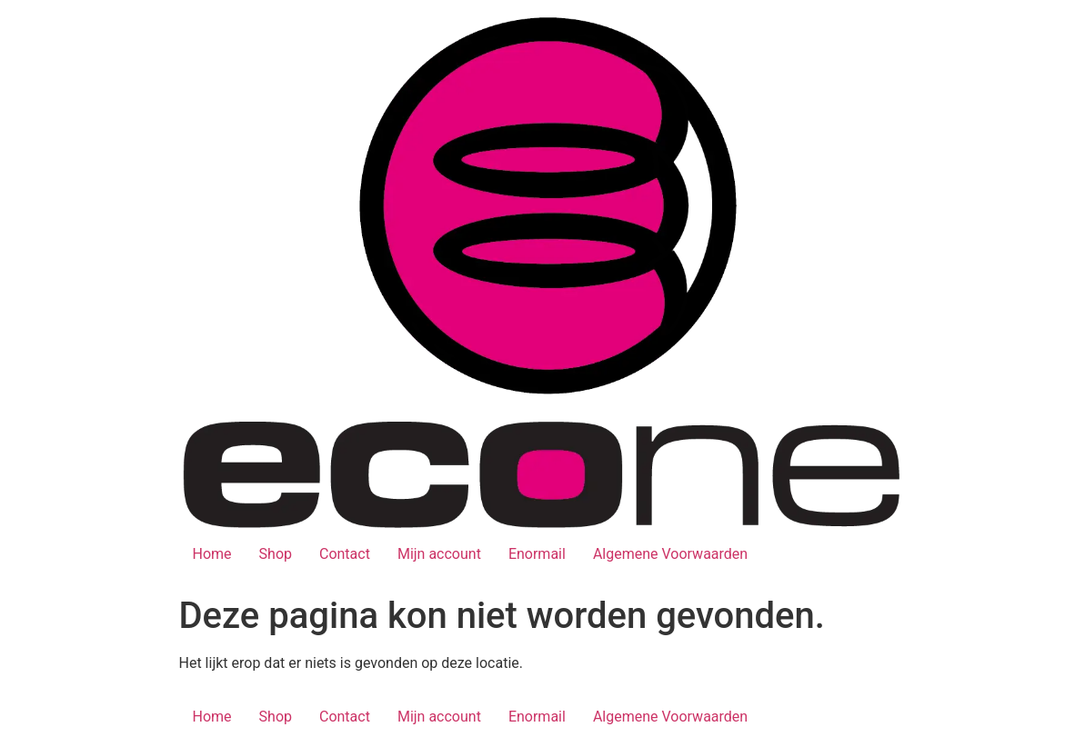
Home (212, 554)
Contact (344, 554)
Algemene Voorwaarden (670, 554)
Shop (275, 554)
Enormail (537, 554)
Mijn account (439, 554)
